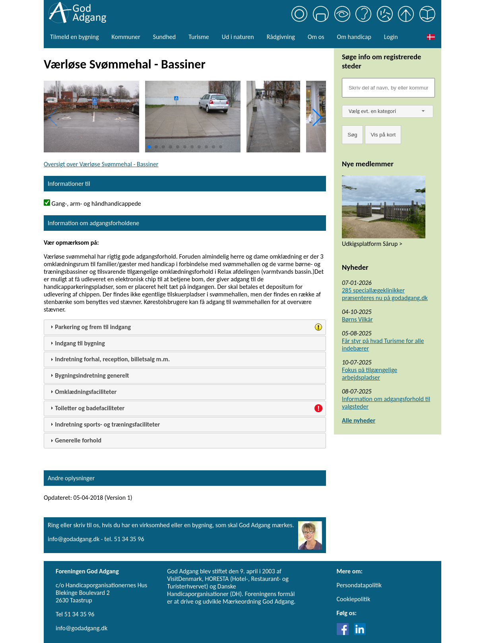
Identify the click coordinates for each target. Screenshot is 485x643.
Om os (316, 37)
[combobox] (387, 111)
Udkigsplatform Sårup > (372, 243)
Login (391, 37)
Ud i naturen (238, 37)
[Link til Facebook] (345, 633)
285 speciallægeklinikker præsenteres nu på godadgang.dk (385, 294)
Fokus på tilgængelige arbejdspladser (369, 373)
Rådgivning (281, 37)
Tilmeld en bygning (74, 37)
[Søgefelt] (388, 87)
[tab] (185, 327)
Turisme (198, 37)
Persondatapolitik (359, 585)
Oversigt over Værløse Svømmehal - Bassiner (101, 164)
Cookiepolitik (354, 599)
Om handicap (354, 37)
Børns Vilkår (357, 319)
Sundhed (164, 37)
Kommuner (125, 37)
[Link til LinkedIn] (360, 633)
